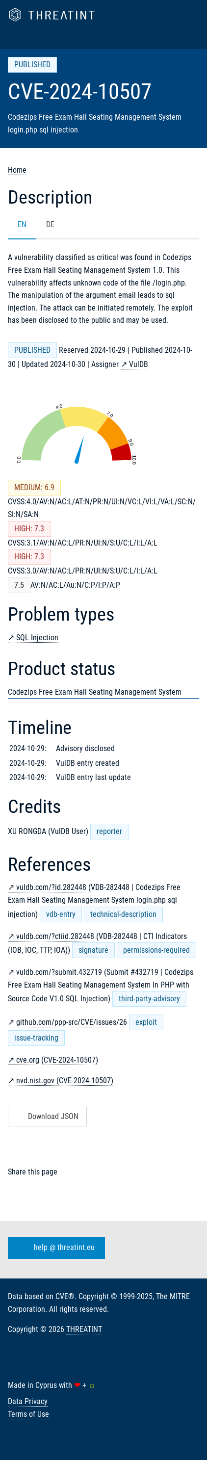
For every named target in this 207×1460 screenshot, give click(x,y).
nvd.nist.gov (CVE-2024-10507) (64, 1080)
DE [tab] (50, 224)
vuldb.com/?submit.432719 (59, 972)
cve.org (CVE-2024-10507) (57, 1060)
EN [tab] (22, 224)
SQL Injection (37, 637)
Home (17, 170)
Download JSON (46, 1116)
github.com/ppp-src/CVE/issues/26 (71, 1022)
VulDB (138, 364)
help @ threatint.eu (54, 1248)
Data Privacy (28, 1401)
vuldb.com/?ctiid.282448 (55, 936)
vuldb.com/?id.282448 (51, 887)
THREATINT (84, 1329)
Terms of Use (28, 1414)
